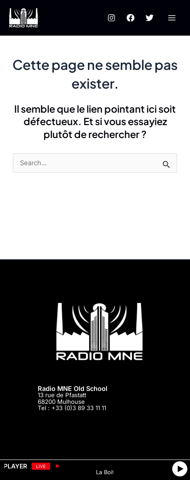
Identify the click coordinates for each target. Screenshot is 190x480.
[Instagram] (111, 18)
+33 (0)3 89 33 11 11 (78, 407)
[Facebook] (131, 18)
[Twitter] (150, 18)
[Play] (180, 469)
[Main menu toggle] (171, 17)
